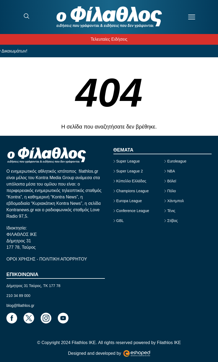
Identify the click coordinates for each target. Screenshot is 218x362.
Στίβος (172, 220)
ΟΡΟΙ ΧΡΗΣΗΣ (21, 259)
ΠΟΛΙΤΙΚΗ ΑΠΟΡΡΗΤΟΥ (63, 259)
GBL (120, 220)
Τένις (171, 211)
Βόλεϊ (171, 181)
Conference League (132, 211)
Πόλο (171, 191)
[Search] (26, 16)
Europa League (129, 201)
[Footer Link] (11, 318)
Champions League (132, 191)
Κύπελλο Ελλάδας (131, 181)
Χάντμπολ (175, 201)
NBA (171, 171)
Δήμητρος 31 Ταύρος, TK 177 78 (33, 286)
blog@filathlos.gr (20, 305)
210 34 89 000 (18, 295)
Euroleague (176, 161)
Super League (128, 161)
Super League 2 (129, 171)
